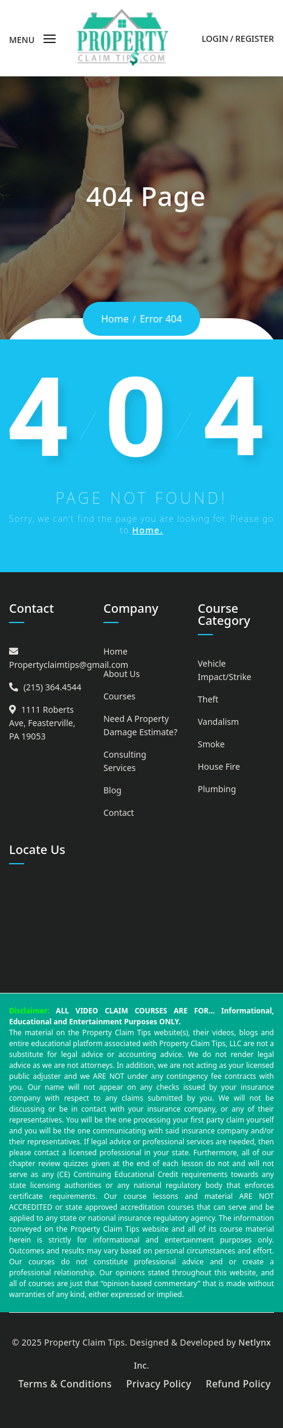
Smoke (211, 744)
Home (115, 318)
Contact (118, 812)
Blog (112, 790)
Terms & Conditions (65, 1383)
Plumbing (217, 789)
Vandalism (218, 721)
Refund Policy (238, 1383)
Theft (208, 699)
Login (214, 38)
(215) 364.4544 (53, 687)
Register (254, 38)
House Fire (219, 766)
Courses (119, 696)
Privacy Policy (159, 1383)
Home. (147, 530)
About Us (121, 673)
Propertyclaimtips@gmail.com (68, 664)
